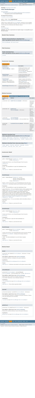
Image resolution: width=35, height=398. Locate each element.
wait (14, 146)
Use (13, 1)
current (4, 55)
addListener (10, 137)
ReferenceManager (9, 20)
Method (16, 324)
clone (3, 145)
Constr (12, 324)
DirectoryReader (26, 12)
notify (26, 145)
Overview (2, 1)
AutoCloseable (9, 16)
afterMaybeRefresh (24, 137)
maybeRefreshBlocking (14, 139)
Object (25, 143)
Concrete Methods (24, 96)
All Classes (2, 3)
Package (6, 1)
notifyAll (4, 146)
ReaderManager (5, 67)
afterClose (16, 137)
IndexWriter (5, 75)
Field (9, 324)
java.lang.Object (4, 11)
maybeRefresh (5, 139)
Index (24, 1)
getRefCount (13, 108)
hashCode (22, 145)
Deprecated (19, 1)
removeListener (28, 139)
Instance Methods (14, 96)
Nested (5, 324)
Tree (16, 1)
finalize (12, 145)
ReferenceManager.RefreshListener (10, 42)
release (22, 139)
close (30, 137)
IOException (16, 160)
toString (10, 146)
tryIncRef (13, 123)
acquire (4, 137)
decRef (12, 100)
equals (7, 145)
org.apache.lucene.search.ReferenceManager (12, 12)
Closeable (3, 16)
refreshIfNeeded (14, 117)
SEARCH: (20, 3)
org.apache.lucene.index (10, 7)
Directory (11, 85)
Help (27, 1)
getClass (17, 145)
